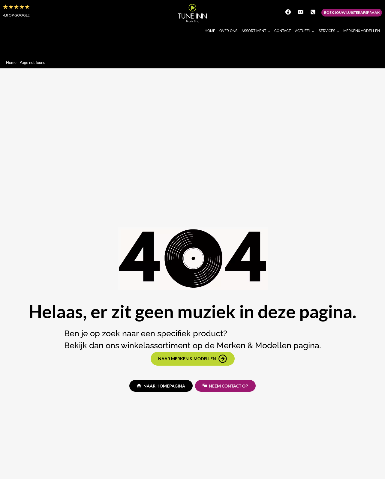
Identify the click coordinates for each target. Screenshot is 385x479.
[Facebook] (288, 12)
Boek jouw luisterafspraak (352, 12)
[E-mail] (300, 12)
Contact (282, 31)
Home (210, 31)
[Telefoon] (313, 12)
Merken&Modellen (361, 31)
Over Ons (228, 31)
